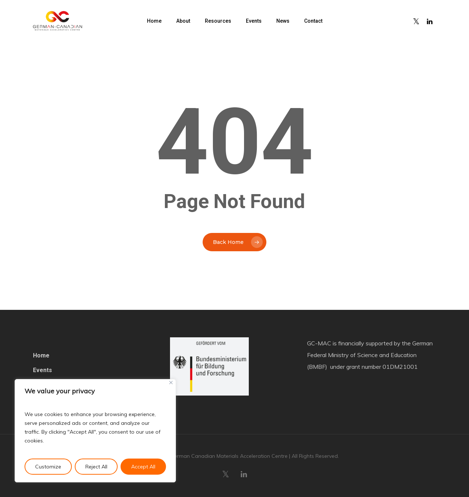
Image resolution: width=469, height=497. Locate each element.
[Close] (171, 382)
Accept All (143, 466)
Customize (48, 466)
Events (42, 370)
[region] (95, 430)
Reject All (96, 466)
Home (41, 355)
